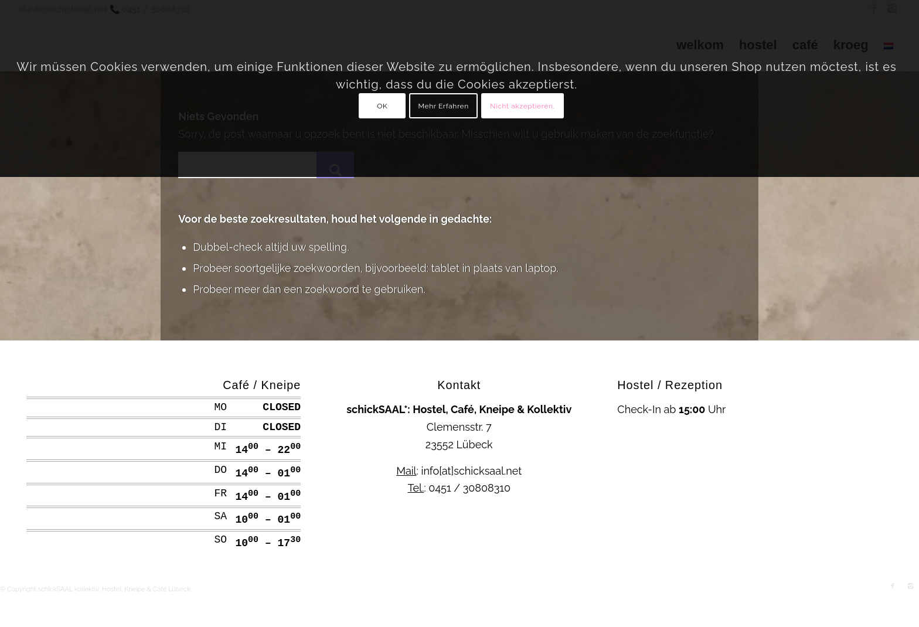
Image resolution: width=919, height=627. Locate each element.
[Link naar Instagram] (910, 586)
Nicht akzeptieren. (522, 106)
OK (382, 106)
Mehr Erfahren (443, 106)
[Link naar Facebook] (892, 586)
